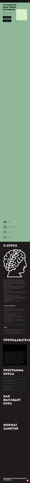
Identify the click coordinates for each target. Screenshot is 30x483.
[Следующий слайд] (28, 412)
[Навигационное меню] (28, 1)
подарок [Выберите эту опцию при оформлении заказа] (10, 22)
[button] (7, 17)
